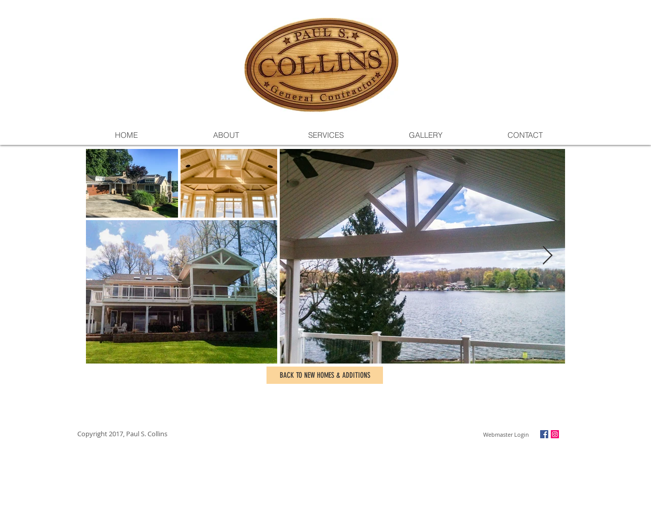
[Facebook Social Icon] (544, 434)
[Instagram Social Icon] (555, 434)
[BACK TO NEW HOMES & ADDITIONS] (325, 375)
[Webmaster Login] (506, 435)
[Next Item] (547, 256)
